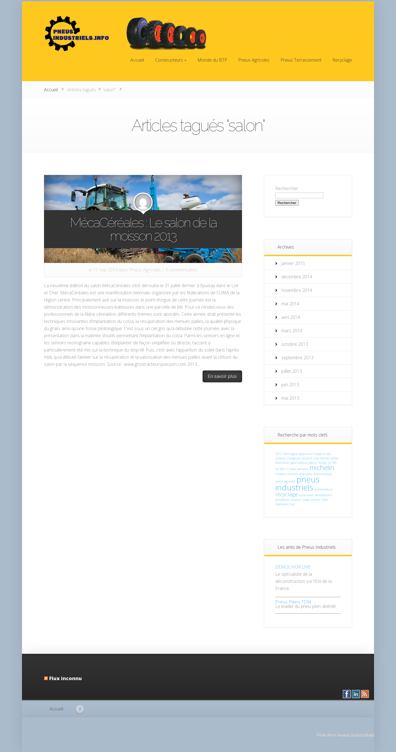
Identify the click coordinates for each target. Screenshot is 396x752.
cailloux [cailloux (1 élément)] (280, 458)
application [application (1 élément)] (305, 454)
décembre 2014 (296, 277)
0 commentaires (181, 270)
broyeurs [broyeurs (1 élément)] (319, 454)
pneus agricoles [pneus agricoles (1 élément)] (285, 481)
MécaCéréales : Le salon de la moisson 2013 (143, 229)
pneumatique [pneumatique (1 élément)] (323, 474)
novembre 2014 (296, 290)
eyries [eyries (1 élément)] (334, 458)
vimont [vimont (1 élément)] (315, 500)
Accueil (51, 90)
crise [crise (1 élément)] (316, 458)
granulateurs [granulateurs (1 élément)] (299, 463)
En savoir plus (222, 376)
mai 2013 (290, 398)
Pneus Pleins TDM (293, 602)
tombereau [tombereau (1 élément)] (282, 500)
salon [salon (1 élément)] (310, 495)
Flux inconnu (65, 678)
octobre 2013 (294, 344)
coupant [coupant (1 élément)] (306, 458)
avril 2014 (290, 317)
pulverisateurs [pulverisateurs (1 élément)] (323, 489)
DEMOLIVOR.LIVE (292, 567)
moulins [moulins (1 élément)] (292, 474)
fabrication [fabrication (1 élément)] (282, 463)
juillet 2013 (291, 371)
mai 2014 (290, 304)
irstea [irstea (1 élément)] (292, 469)
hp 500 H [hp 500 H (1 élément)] (281, 469)
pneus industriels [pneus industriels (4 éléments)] (297, 483)
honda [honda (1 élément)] (322, 463)
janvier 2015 (293, 263)
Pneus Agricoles (145, 270)
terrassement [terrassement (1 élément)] (323, 495)
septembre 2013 (297, 358)
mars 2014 (291, 331)
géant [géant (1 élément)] (313, 463)
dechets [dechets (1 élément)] (325, 458)
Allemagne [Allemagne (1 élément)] (290, 454)
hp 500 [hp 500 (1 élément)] (332, 463)
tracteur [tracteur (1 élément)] (296, 500)
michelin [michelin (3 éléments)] (322, 467)
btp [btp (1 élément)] (328, 454)
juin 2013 (290, 385)
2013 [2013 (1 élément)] (278, 454)
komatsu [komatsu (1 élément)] (303, 469)
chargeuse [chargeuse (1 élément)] (293, 458)
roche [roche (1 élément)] (302, 495)
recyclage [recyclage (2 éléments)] (286, 494)
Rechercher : (287, 188)
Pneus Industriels (355, 734)
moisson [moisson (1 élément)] (280, 474)
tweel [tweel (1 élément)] (306, 500)
